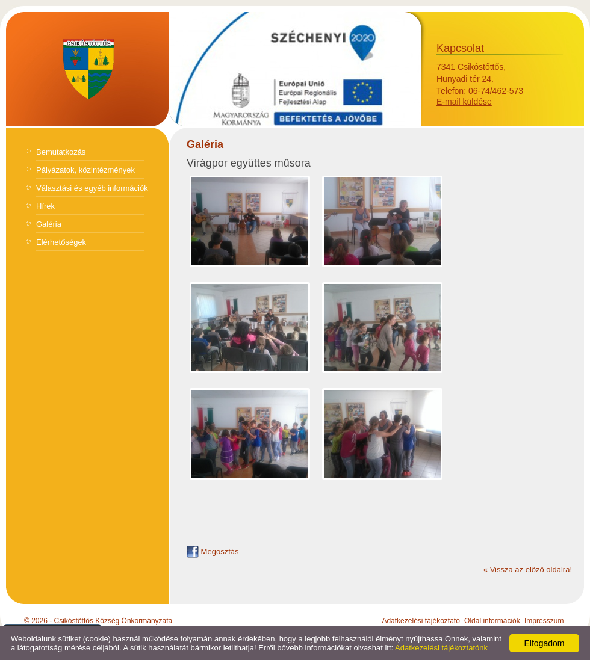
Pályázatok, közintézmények (85, 169)
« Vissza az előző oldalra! (527, 569)
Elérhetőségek (61, 242)
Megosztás (212, 551)
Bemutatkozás (60, 151)
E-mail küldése (464, 101)
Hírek (45, 206)
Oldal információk (492, 621)
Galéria (48, 224)
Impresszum (544, 621)
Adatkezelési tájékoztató (420, 621)
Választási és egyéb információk (92, 188)
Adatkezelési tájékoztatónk (441, 647)
